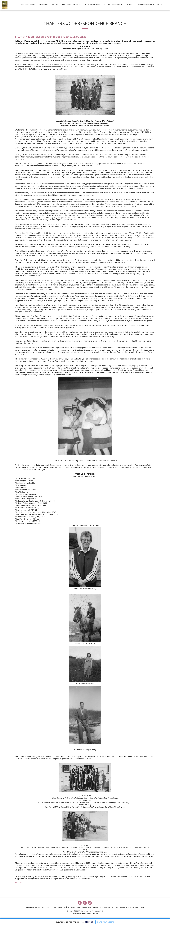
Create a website (92, 913)
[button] (166, 5)
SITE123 (83, 913)
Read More (20, 882)
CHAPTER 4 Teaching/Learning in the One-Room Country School (51, 36)
